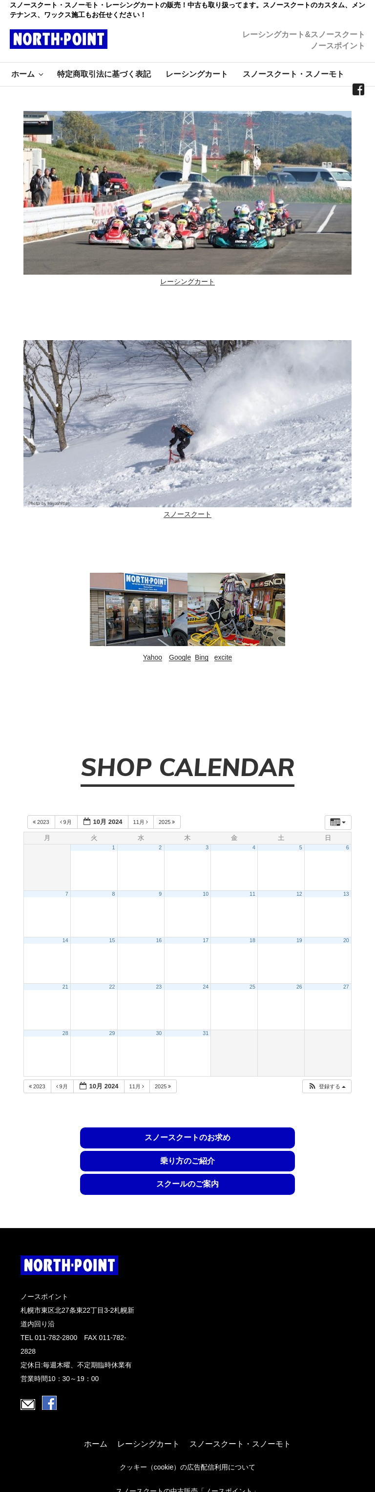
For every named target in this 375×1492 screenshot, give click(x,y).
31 (205, 1033)
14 (65, 940)
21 (65, 987)
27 (346, 987)
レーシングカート (197, 74)
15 (112, 940)
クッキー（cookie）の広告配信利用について (187, 1430)
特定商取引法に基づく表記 (104, 74)
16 (159, 940)
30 (159, 1033)
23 (159, 987)
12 (299, 894)
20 (346, 940)
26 (299, 987)
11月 (141, 822)
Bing (201, 657)
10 (205, 894)
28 (65, 1033)
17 (205, 940)
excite (223, 657)
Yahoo (152, 657)
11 (252, 894)
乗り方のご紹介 (187, 1149)
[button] (327, 1086)
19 (299, 940)
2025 (168, 822)
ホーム (28, 74)
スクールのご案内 (293, 1149)
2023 (42, 822)
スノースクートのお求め (82, 1142)
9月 (66, 822)
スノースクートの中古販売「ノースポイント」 (187, 1454)
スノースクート (187, 514)
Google (180, 657)
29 (112, 1033)
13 (346, 894)
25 (252, 987)
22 (112, 987)
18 (252, 940)
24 (205, 987)
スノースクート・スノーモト (293, 74)
